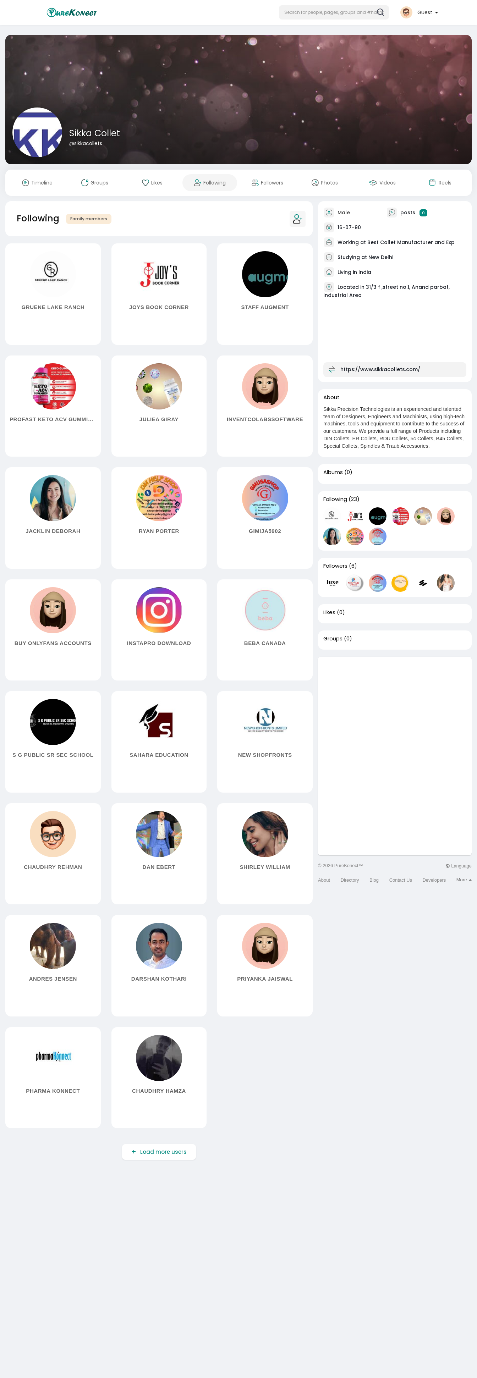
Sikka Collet (94, 133)
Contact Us (400, 880)
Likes (329, 612)
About (324, 880)
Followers (335, 566)
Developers (434, 880)
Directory (350, 880)
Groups (332, 638)
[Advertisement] (395, 706)
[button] (334, 12)
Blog (374, 880)
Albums (333, 472)
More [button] (464, 879)
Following (335, 499)
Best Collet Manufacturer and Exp (411, 242)
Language (458, 866)
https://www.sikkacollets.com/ (380, 369)
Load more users (163, 1152)
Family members (88, 219)
